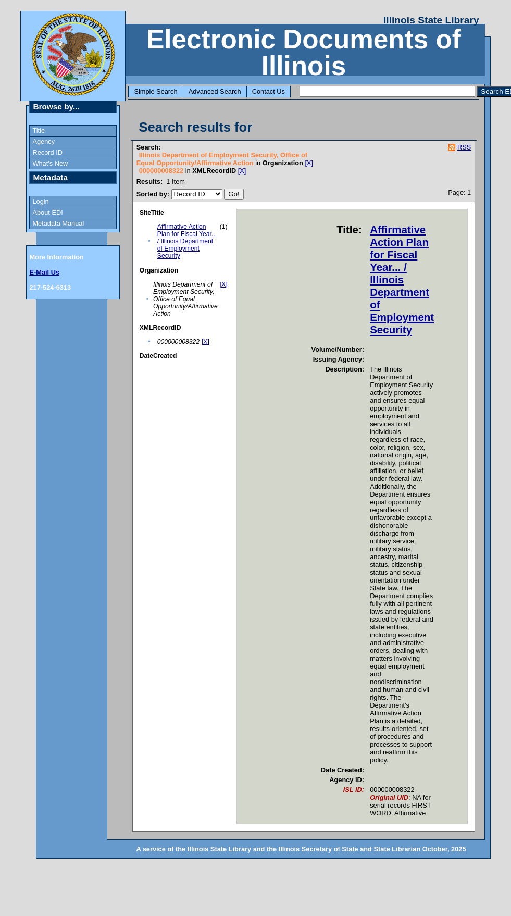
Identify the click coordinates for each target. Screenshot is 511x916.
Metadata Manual (58, 223)
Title (38, 130)
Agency (43, 141)
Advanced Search (215, 91)
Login (40, 201)
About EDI (47, 212)
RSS (464, 147)
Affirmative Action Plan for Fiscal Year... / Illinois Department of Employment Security (187, 241)
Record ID (47, 152)
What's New (50, 163)
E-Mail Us (44, 272)
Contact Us (268, 91)
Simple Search (155, 91)
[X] (309, 163)
